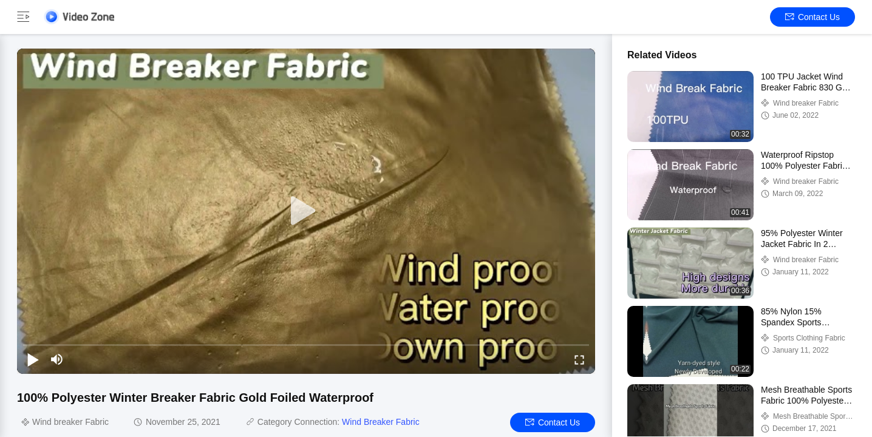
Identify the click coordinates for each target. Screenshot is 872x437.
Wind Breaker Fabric (381, 422)
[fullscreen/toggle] (579, 359)
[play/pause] (33, 359)
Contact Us (812, 17)
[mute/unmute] (57, 359)
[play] (306, 211)
